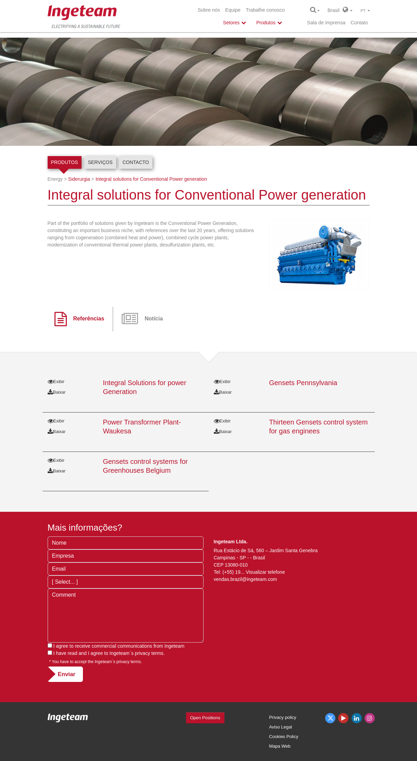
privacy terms (149, 653)
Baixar (57, 392)
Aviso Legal (280, 727)
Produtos (64, 162)
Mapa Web (280, 746)
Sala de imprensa (326, 22)
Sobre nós (209, 10)
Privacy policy (282, 717)
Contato (359, 22)
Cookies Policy (283, 736)
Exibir (56, 381)
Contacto (135, 162)
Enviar (66, 674)
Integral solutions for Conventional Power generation (151, 179)
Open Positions (205, 717)
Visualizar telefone (265, 572)
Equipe (233, 10)
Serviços (100, 162)
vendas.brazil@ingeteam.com (245, 579)
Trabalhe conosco (265, 10)
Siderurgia (79, 179)
